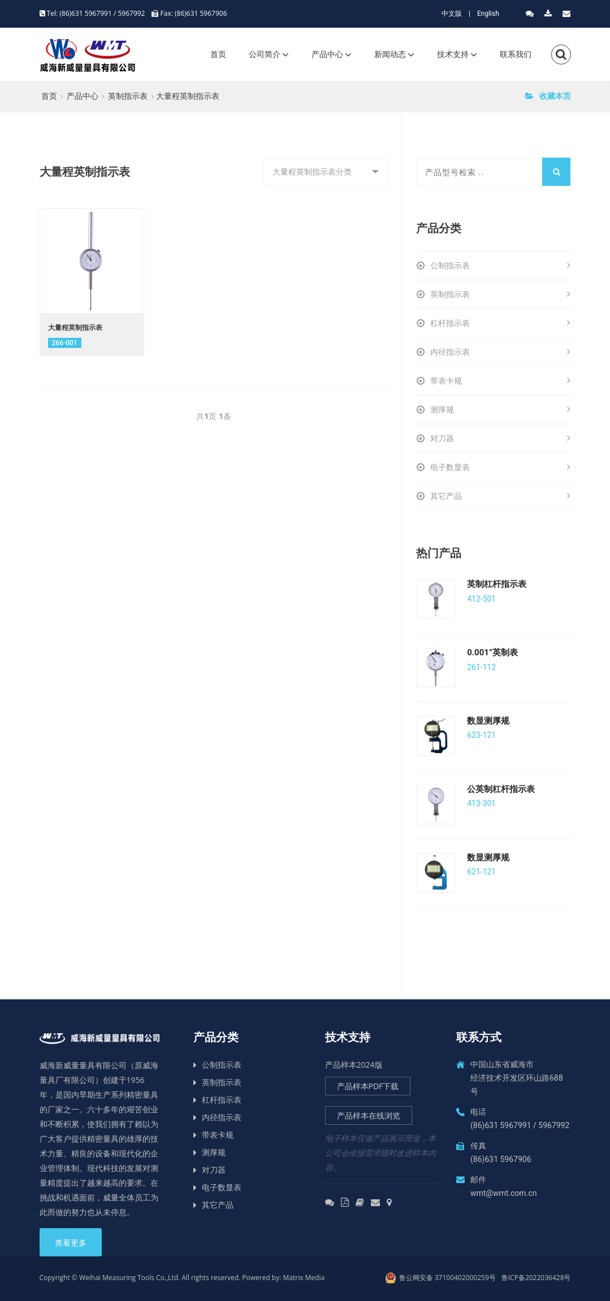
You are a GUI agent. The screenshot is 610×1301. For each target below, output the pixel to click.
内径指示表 (500, 352)
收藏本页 (548, 95)
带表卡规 (500, 380)
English (488, 14)
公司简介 (264, 54)
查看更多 (70, 1242)
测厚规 (500, 409)
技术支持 (453, 54)
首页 (218, 54)
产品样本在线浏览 (368, 1115)
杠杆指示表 (500, 323)
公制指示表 (500, 265)
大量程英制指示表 (187, 95)
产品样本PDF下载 (368, 1086)
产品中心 (327, 54)
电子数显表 (500, 467)
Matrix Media (304, 1277)
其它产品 (500, 496)
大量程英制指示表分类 (312, 171)
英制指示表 (128, 95)
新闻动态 (390, 54)
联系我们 (515, 54)
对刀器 (500, 438)
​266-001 (64, 343)
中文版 (452, 14)
